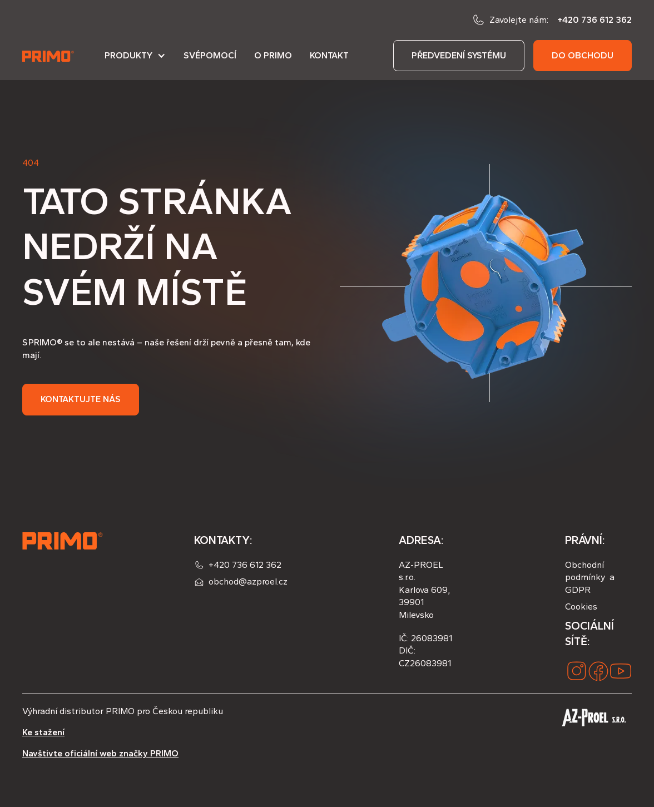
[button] (135, 60)
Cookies (581, 606)
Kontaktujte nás (81, 399)
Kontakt (329, 55)
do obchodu (582, 55)
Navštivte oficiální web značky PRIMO (100, 753)
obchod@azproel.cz (248, 581)
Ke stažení (43, 732)
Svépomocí (210, 55)
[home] (49, 55)
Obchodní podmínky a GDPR (590, 577)
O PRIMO (273, 55)
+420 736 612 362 (594, 19)
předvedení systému (459, 55)
